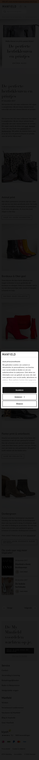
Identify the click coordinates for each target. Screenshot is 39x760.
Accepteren (20, 390)
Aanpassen (20, 397)
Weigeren (19, 403)
